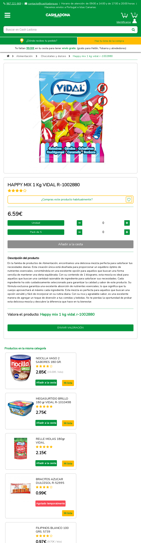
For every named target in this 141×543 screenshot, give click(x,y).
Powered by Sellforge (72, 530)
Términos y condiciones (86, 521)
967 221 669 (13, 3)
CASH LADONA (42, 530)
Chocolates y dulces (54, 56)
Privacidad (118, 521)
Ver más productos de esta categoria (70, 499)
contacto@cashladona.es (43, 3)
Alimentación (24, 56)
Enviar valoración (70, 327)
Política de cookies (54, 521)
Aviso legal (23, 521)
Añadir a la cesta (70, 244)
